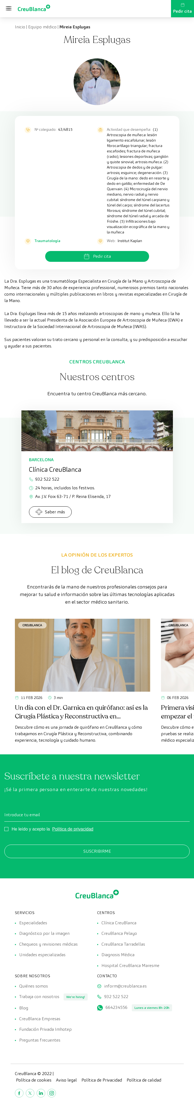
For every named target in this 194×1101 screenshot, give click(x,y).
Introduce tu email (22, 815)
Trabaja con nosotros (39, 997)
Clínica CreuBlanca (118, 923)
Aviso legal (66, 1081)
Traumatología (47, 240)
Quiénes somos (33, 986)
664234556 (116, 1008)
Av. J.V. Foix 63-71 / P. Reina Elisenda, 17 (70, 496)
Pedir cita (182, 8)
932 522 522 (44, 479)
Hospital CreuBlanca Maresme (130, 966)
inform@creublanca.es (125, 986)
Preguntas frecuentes (39, 1041)
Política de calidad (144, 1081)
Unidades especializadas (42, 955)
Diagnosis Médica (117, 955)
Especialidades (33, 923)
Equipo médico (42, 27)
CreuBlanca (32, 625)
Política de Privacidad (101, 1081)
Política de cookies (33, 1081)
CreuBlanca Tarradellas (123, 944)
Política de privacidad (72, 829)
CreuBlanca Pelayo (119, 933)
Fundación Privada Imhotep (45, 1030)
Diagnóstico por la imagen (44, 933)
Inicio (20, 27)
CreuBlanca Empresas (39, 1019)
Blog (23, 1009)
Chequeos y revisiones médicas (48, 944)
